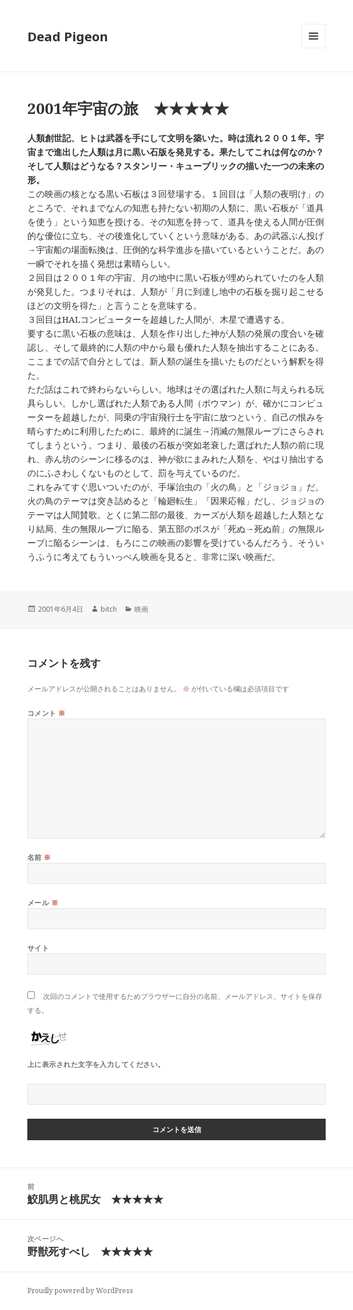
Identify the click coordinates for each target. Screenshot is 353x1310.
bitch (109, 609)
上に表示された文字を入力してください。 (96, 1064)
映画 (141, 609)
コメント (46, 713)
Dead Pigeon (67, 36)
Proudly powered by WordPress (80, 1290)
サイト (38, 948)
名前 (39, 857)
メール (42, 903)
